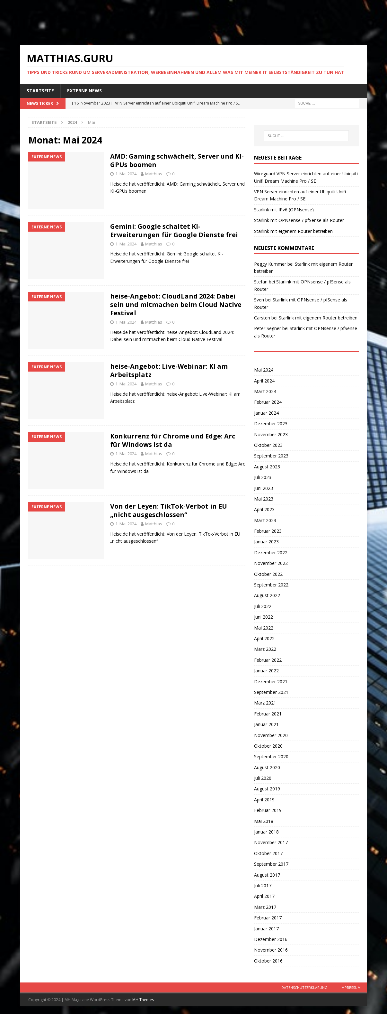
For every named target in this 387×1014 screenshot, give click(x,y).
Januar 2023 (266, 542)
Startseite (40, 91)
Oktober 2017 (268, 853)
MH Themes (143, 999)
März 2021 (265, 703)
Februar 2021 (268, 714)
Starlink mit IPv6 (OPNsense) (284, 210)
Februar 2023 (268, 531)
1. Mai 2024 (125, 174)
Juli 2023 (262, 477)
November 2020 (271, 735)
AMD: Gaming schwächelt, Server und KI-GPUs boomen (177, 160)
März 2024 (265, 391)
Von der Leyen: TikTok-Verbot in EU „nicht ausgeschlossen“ (168, 510)
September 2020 (271, 756)
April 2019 (264, 800)
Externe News (84, 91)
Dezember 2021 (270, 681)
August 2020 (267, 767)
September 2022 (271, 585)
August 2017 (267, 875)
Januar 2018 (266, 832)
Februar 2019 (268, 810)
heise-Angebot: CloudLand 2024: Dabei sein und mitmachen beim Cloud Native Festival (176, 304)
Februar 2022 (268, 660)
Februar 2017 (268, 918)
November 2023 (271, 434)
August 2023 (267, 467)
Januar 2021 (266, 724)
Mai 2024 (263, 370)
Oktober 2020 (268, 746)
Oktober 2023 (268, 445)
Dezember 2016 (270, 939)
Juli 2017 (262, 885)
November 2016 (271, 950)
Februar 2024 (268, 402)
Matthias (153, 174)
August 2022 (267, 595)
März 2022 (265, 649)
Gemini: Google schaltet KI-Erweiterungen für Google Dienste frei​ (174, 230)
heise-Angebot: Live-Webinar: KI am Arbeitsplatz (169, 370)
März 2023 (265, 520)
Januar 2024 (266, 413)
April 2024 (264, 381)
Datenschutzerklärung (304, 987)
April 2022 (264, 638)
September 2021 (271, 692)
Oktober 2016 (268, 961)
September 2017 (271, 864)
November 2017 (271, 842)
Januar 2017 (266, 929)
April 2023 (264, 509)
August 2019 (267, 789)
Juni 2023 (263, 488)
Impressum (350, 987)
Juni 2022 (263, 617)
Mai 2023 (263, 499)
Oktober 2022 (268, 574)
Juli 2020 (262, 778)
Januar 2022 (266, 671)
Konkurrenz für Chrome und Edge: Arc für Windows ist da (172, 440)
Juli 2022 (262, 606)
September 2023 (271, 456)
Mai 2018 (263, 821)
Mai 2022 (263, 628)
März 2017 (265, 907)
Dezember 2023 (270, 423)
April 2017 (264, 896)
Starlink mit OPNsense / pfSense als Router (299, 220)
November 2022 (271, 563)
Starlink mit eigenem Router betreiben (293, 231)
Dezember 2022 (270, 552)
